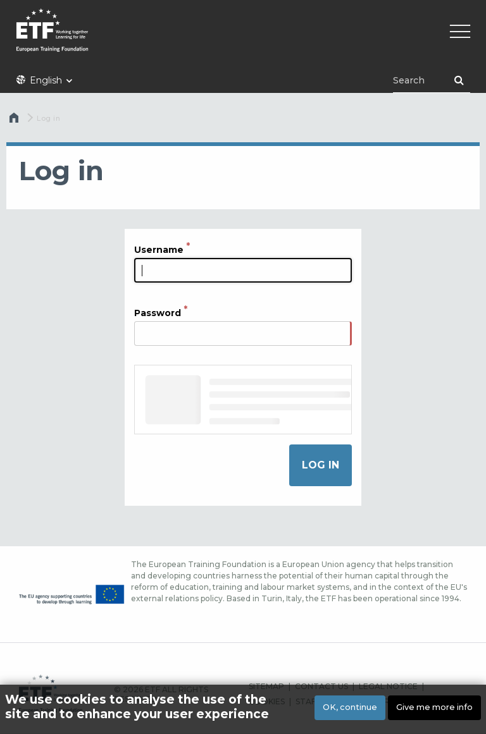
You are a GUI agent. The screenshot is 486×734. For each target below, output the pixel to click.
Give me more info (434, 707)
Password (157, 313)
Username (159, 249)
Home (15, 121)
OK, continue (350, 707)
